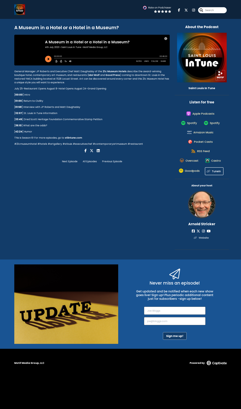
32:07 (18, 113)
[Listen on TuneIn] (200, 203)
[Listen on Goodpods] (200, 192)
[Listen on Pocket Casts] (200, 148)
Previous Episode (112, 161)
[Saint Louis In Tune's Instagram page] (191, 10)
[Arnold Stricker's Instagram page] (203, 263)
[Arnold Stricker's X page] (199, 263)
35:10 (18, 125)
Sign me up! (174, 368)
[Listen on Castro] (200, 181)
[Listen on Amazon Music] (200, 137)
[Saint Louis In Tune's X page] (184, 10)
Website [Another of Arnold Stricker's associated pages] (201, 269)
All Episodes (90, 161)
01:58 (18, 107)
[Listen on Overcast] (200, 170)
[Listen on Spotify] (188, 126)
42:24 (18, 131)
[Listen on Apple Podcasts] (200, 115)
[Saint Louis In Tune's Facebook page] (179, 10)
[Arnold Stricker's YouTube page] (207, 263)
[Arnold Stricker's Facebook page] (195, 263)
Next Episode (69, 161)
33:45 (18, 119)
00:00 (19, 94)
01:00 (18, 101)
